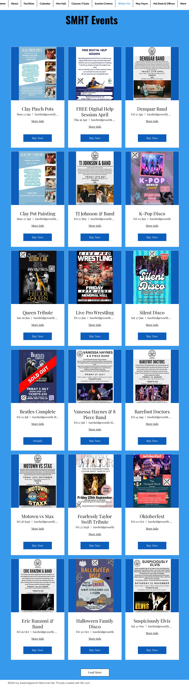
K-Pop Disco (152, 213)
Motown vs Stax (37, 516)
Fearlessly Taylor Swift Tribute (95, 518)
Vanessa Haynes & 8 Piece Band (95, 414)
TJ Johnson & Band (94, 213)
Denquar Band (152, 108)
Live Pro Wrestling (95, 312)
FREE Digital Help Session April (94, 111)
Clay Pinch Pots (38, 108)
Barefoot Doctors (152, 411)
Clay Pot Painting (37, 213)
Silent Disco (152, 312)
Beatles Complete (38, 411)
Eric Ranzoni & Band (38, 623)
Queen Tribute (38, 312)
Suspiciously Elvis (152, 620)
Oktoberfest (152, 516)
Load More (95, 672)
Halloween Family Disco (94, 623)
